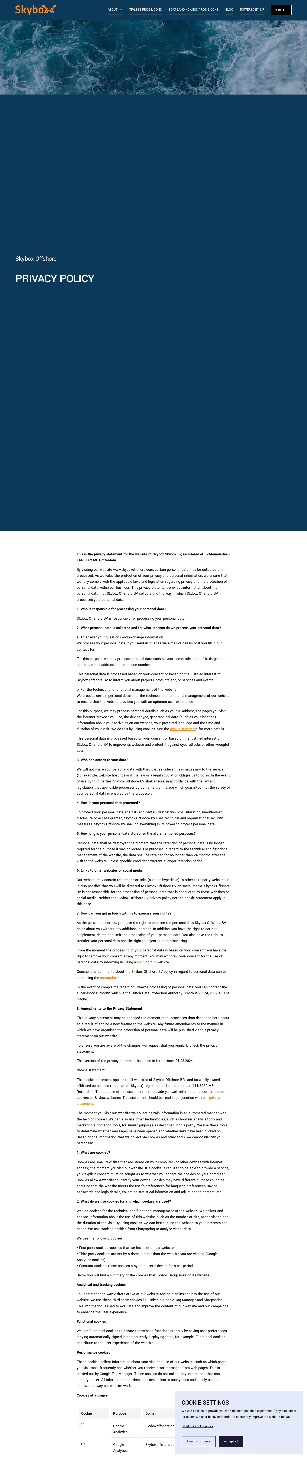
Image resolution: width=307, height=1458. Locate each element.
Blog (229, 9)
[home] (59, 12)
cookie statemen (183, 729)
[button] (115, 10)
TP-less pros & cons (145, 9)
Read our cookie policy (197, 1426)
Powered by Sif (252, 9)
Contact (281, 10)
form (141, 962)
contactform (109, 977)
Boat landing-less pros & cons (194, 9)
